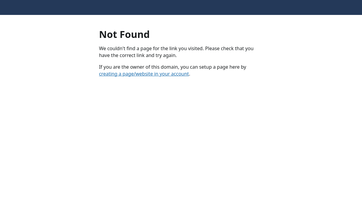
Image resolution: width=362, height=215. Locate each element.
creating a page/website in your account (144, 73)
